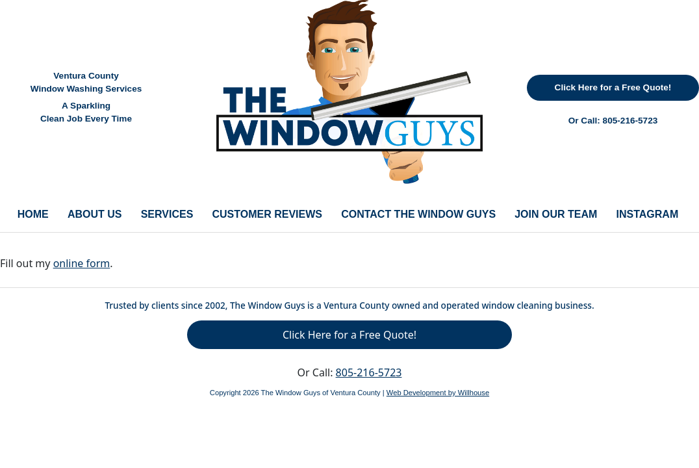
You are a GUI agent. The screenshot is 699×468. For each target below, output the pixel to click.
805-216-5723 (630, 120)
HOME (33, 214)
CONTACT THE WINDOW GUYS (418, 214)
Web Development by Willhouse (438, 392)
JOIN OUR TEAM (556, 214)
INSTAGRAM (647, 214)
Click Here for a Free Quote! (613, 87)
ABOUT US (95, 214)
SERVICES (167, 214)
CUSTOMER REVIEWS (267, 214)
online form (81, 263)
